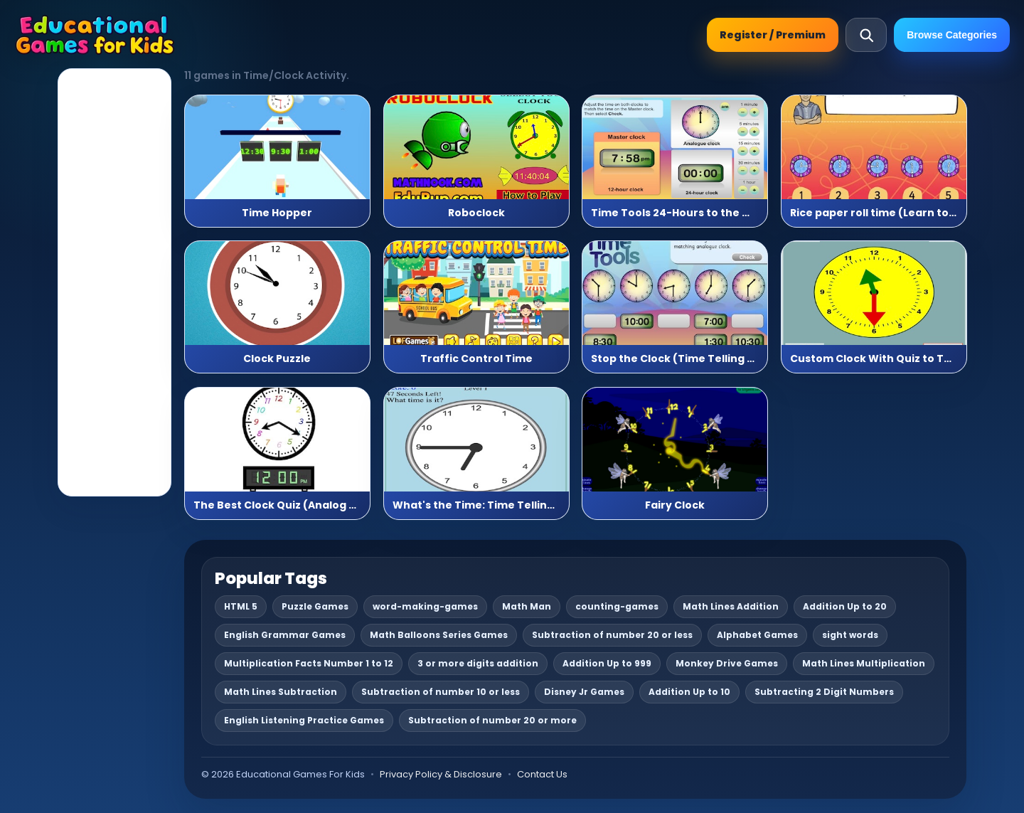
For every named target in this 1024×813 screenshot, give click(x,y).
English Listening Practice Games (304, 720)
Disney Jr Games (584, 692)
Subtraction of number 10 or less (440, 692)
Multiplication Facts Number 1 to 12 (308, 663)
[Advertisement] (114, 282)
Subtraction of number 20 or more (492, 720)
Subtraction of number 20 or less (612, 635)
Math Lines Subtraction (280, 692)
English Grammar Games (285, 635)
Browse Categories (952, 35)
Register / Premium (773, 35)
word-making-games (425, 606)
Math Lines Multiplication (863, 663)
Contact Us (542, 774)
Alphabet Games (757, 635)
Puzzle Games (315, 606)
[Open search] (866, 35)
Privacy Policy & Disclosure (441, 774)
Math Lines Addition (731, 606)
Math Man (526, 606)
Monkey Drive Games (727, 663)
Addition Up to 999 (606, 663)
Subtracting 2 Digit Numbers (824, 692)
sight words (850, 635)
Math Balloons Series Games (439, 635)
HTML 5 (240, 606)
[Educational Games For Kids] (95, 34)
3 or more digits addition (477, 663)
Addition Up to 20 (845, 606)
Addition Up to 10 (689, 692)
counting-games (616, 606)
